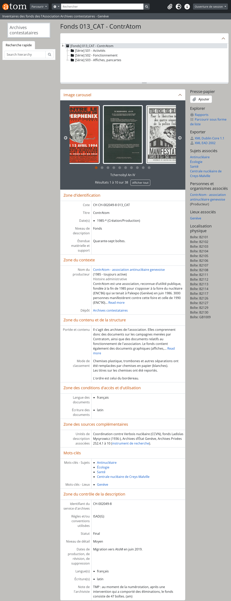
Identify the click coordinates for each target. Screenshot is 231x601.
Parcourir (38, 6)
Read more (116, 302)
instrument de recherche (130, 443)
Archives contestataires (110, 310)
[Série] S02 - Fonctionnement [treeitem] (94, 55)
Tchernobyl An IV (122, 175)
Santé (101, 472)
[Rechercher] (102, 7)
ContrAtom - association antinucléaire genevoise (129, 269)
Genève (102, 484)
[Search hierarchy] (25, 54)
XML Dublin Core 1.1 (207, 138)
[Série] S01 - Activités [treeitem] (87, 50)
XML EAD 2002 (203, 143)
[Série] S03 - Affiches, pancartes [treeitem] (95, 60)
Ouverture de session (209, 6)
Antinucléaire (107, 462)
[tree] (144, 63)
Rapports (199, 115)
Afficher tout (140, 183)
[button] (170, 6)
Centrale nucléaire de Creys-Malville (123, 477)
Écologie (103, 467)
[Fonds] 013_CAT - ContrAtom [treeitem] (89, 46)
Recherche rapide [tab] (19, 45)
